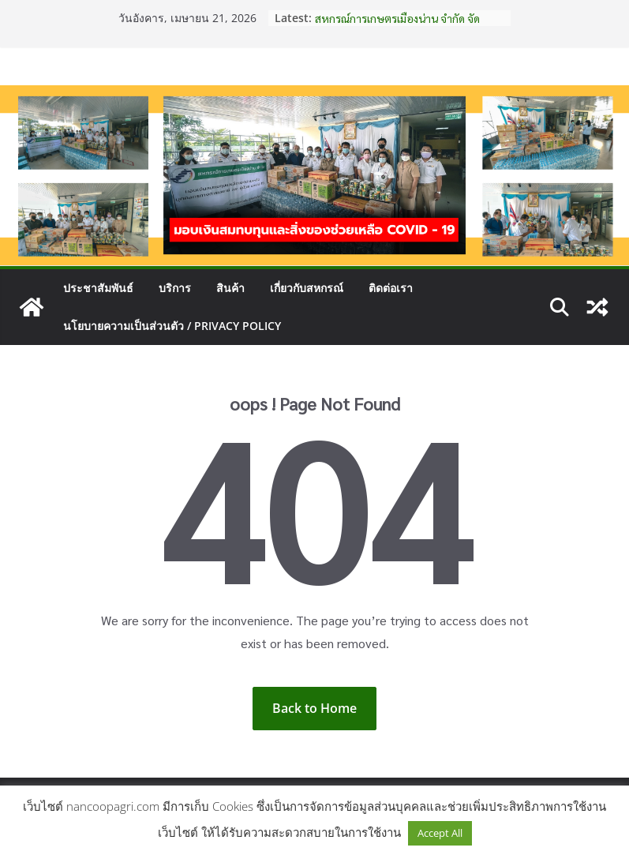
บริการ (175, 287)
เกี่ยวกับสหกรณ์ (306, 287)
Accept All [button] (439, 833)
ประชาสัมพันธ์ (98, 287)
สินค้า (230, 287)
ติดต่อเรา (391, 287)
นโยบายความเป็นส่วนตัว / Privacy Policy (172, 325)
